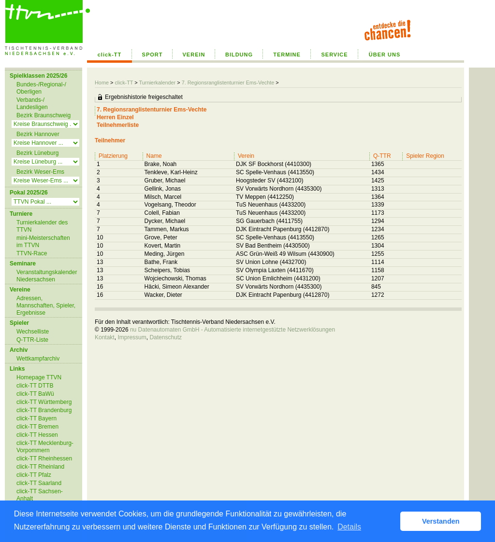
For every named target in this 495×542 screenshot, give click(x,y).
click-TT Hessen (37, 434)
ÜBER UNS (384, 54)
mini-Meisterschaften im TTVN (43, 242)
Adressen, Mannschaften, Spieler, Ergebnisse (45, 305)
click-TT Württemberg (44, 402)
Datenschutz (165, 337)
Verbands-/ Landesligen (32, 104)
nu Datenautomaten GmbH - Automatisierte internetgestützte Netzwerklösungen (232, 329)
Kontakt (105, 337)
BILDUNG (239, 54)
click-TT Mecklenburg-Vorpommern (44, 447)
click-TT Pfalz (33, 475)
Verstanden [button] (441, 521)
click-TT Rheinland (40, 466)
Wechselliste (32, 331)
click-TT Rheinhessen (44, 458)
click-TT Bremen (37, 426)
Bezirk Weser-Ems (40, 171)
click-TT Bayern (36, 418)
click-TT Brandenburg (44, 410)
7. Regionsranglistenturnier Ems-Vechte (228, 82)
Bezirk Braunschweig (43, 115)
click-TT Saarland (38, 483)
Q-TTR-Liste (32, 339)
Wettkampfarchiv (37, 358)
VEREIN (194, 54)
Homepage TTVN (38, 377)
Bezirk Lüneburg (37, 153)
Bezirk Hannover (37, 134)
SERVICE (334, 54)
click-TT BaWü (35, 393)
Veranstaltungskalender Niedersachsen (46, 276)
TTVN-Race (31, 253)
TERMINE (287, 54)
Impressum (131, 337)
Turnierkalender (157, 82)
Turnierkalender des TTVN (42, 226)
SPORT (152, 54)
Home (102, 82)
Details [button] (349, 527)
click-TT (110, 54)
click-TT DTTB (34, 385)
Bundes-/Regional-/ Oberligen (41, 88)
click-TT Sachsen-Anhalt (39, 495)
